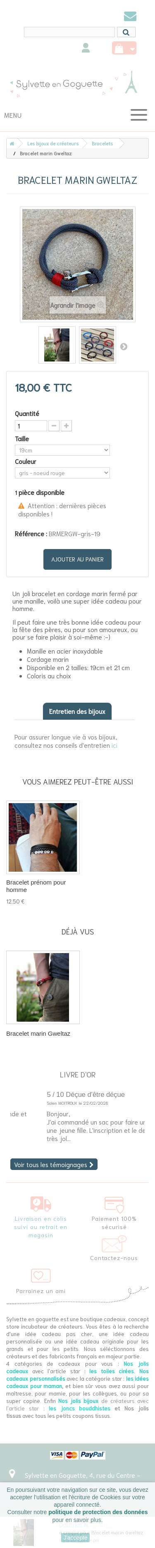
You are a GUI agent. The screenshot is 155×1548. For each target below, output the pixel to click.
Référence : (31, 533)
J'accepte (75, 1537)
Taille (23, 438)
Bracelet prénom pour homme (36, 886)
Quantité (27, 413)
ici (114, 745)
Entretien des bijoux (77, 711)
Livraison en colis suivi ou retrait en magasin (40, 1227)
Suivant (123, 346)
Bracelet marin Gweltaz (38, 1033)
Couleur (26, 461)
